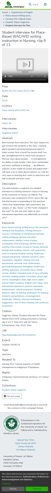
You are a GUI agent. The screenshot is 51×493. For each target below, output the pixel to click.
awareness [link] (7, 305)
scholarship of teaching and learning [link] (27, 233)
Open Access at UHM (25, 443)
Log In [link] (36, 4)
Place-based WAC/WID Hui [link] (15, 110)
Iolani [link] (40, 279)
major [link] (40, 282)
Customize (6, 483)
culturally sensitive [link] (30, 256)
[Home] (13, 4)
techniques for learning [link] (37, 292)
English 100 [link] (30, 282)
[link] (18, 90)
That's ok (37, 489)
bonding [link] (17, 250)
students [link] (6, 296)
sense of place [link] (30, 240)
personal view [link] (20, 263)
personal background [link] (12, 266)
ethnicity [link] (17, 299)
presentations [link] (17, 296)
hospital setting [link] (25, 253)
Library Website (25, 446)
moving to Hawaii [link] (30, 246)
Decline (13, 489)
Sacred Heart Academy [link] (13, 282)
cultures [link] (26, 250)
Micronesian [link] (15, 246)
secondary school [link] (34, 276)
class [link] (42, 256)
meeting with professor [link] (38, 302)
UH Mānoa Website (25, 449)
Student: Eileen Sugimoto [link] (17, 22)
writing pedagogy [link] (10, 237)
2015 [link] (4, 100)
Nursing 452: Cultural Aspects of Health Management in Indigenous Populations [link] (19, 18)
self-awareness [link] (38, 250)
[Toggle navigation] (45, 4)
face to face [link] (20, 302)
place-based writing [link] (11, 227)
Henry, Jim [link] (6, 123)
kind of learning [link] (21, 243)
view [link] (46, 282)
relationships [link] (34, 263)
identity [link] (19, 240)
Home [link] (5, 12)
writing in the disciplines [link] (13, 230)
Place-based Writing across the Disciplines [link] (19, 15)
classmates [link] (7, 260)
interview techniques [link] (31, 299)
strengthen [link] (28, 266)
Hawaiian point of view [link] (28, 273)
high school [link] (32, 279)
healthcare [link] (39, 253)
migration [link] (18, 260)
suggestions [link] (8, 302)
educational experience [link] (13, 286)
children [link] (13, 273)
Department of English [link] (22, 12)
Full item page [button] (12, 396)
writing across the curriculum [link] (35, 227)
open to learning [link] (9, 253)
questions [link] (14, 269)
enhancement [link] (8, 289)
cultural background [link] (11, 256)
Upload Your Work (25, 439)
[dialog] (25, 482)
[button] (30, 4)
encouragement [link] (32, 296)
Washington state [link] (17, 279)
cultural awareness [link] (24, 289)
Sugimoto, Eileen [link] (10, 132)
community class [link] (27, 269)
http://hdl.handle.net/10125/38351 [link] (19, 335)
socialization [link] (7, 243)
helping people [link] (18, 276)
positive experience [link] (34, 286)
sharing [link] (26, 260)
